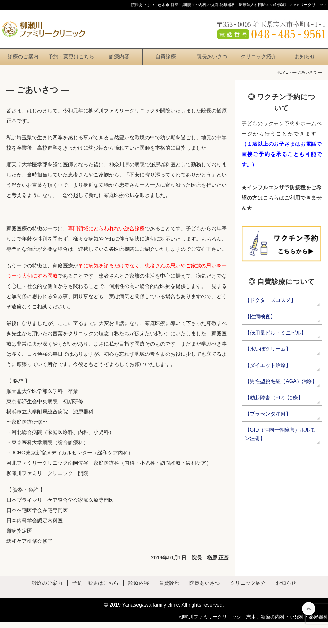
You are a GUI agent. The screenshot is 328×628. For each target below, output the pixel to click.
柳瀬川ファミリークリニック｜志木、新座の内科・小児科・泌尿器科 (253, 622)
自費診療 (165, 62)
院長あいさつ (212, 62)
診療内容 (119, 62)
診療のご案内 (23, 62)
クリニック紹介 (258, 62)
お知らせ (305, 62)
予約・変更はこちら (71, 62)
